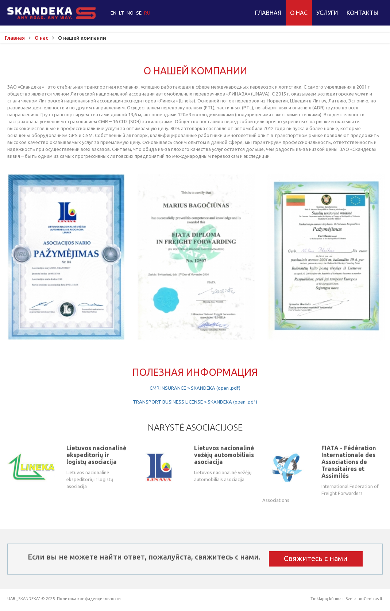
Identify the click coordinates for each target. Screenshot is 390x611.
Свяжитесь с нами (316, 558)
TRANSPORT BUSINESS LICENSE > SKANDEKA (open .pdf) (195, 401)
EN (114, 12)
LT (122, 12)
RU (147, 12)
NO (131, 12)
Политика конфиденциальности (89, 598)
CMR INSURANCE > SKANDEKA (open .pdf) (195, 387)
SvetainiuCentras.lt (364, 598)
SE (139, 12)
